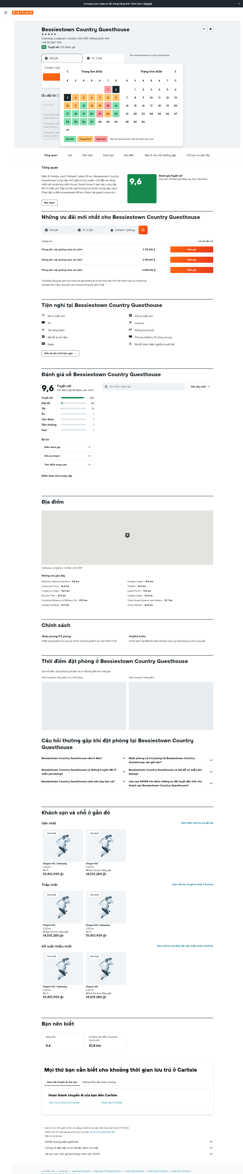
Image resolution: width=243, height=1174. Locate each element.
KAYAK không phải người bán (129, 1142)
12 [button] (83, 105)
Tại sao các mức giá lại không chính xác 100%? (129, 1154)
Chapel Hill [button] (92, 863)
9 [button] (116, 97)
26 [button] (83, 121)
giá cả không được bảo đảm (102, 1132)
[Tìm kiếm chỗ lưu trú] (5, 30)
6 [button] (92, 97)
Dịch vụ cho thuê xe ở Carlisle (64, 1102)
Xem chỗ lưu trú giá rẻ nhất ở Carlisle (192, 884)
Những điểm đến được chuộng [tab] (99, 1082)
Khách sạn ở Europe (81, 1171)
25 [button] (75, 121)
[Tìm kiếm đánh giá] (146, 386)
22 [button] (107, 113)
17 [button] (67, 113)
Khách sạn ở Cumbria (157, 1171)
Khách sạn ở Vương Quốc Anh (107, 1171)
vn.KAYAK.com (48, 1171)
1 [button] (107, 89)
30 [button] (116, 121)
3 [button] (67, 97)
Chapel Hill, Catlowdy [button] (55, 863)
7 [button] (99, 97)
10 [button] (67, 105)
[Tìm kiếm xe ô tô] (5, 37)
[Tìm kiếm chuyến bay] (5, 22)
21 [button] (100, 113)
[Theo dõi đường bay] (5, 53)
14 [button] (100, 105)
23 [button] (115, 113)
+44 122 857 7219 (52, 42)
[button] (239, 3)
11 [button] (76, 105)
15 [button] (108, 105)
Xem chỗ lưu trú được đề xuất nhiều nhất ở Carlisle (185, 945)
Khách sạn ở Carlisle (112, 1102)
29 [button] (107, 121)
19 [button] (83, 113)
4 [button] (75, 97)
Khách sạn (63, 1171)
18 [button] (75, 113)
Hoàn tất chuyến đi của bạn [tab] (62, 1082)
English (148, 3)
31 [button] (67, 129)
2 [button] (116, 89)
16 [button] (116, 105)
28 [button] (99, 121)
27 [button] (91, 121)
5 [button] (83, 97)
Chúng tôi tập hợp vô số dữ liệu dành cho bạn (129, 1148)
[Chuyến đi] (5, 70)
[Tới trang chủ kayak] (22, 13)
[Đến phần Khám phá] (5, 46)
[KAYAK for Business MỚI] (5, 60)
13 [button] (92, 105)
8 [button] (108, 97)
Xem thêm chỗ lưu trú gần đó (197, 822)
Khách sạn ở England (134, 1171)
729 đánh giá (67, 47)
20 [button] (91, 113)
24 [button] (67, 121)
